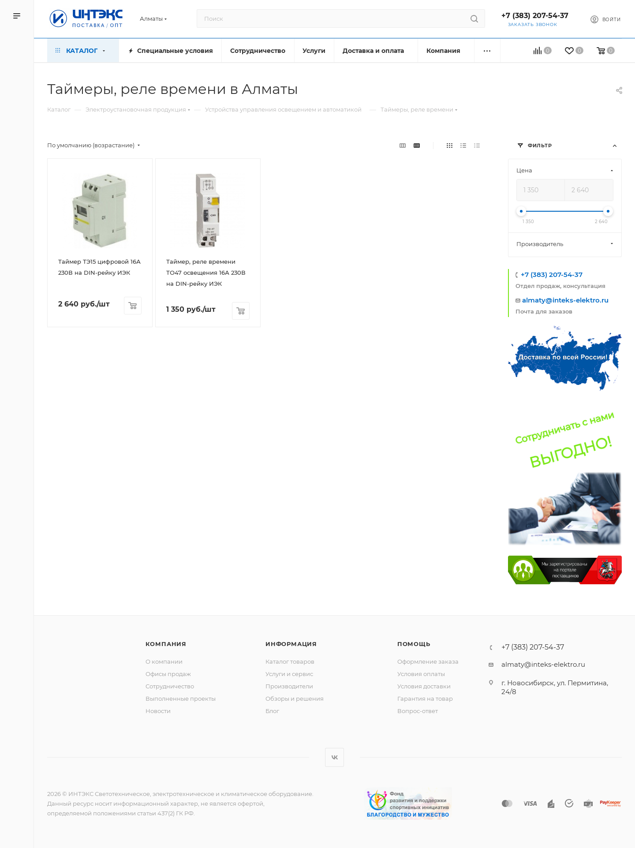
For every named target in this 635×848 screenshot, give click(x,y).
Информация (291, 643)
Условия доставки (424, 686)
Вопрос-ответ (417, 710)
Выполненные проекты (181, 698)
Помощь (413, 643)
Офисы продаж (168, 673)
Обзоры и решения (294, 698)
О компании (164, 661)
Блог (272, 710)
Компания (166, 643)
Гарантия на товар (425, 698)
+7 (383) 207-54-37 (534, 15)
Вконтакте (334, 757)
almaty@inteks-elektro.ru (565, 300)
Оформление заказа (428, 661)
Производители (289, 686)
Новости (158, 710)
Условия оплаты (421, 673)
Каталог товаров (289, 661)
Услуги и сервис (289, 673)
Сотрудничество (170, 686)
